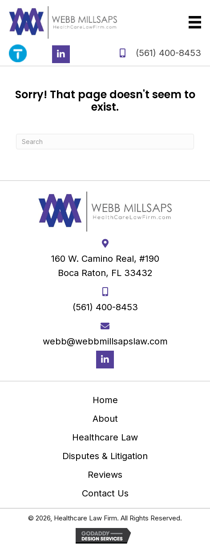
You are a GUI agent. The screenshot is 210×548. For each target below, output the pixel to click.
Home (105, 400)
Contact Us (105, 493)
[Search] (105, 141)
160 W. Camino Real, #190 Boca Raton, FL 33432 (105, 265)
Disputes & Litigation (105, 456)
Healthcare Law (105, 437)
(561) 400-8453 (168, 53)
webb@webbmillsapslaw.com (105, 341)
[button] (61, 54)
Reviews (105, 474)
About (105, 418)
